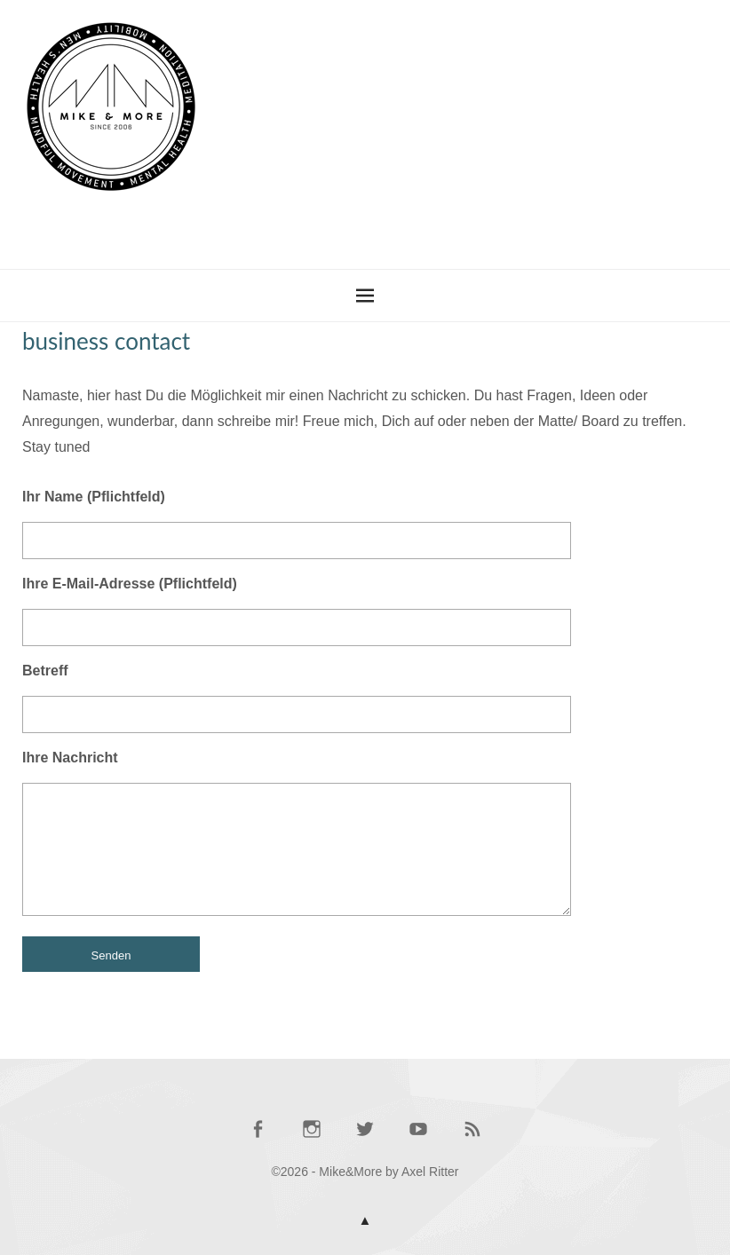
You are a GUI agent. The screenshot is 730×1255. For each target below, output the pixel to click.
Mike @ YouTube (418, 1137)
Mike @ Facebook (257, 1137)
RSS (472, 1137)
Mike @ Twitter (365, 1137)
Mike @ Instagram (311, 1137)
